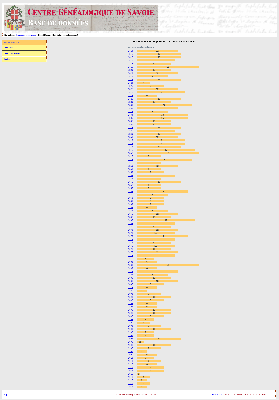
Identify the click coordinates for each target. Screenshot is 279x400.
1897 (130, 316)
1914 (130, 370)
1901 (130, 329)
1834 (130, 115)
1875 (130, 246)
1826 (130, 89)
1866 (130, 217)
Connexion (8, 48)
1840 (130, 134)
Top (5, 394)
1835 (130, 118)
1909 (130, 354)
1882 (130, 268)
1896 (130, 313)
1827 (130, 92)
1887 (130, 284)
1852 (130, 172)
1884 (130, 274)
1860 (130, 198)
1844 (130, 147)
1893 (130, 303)
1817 (130, 60)
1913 (130, 367)
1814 (130, 51)
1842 (130, 140)
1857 (130, 188)
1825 (130, 86)
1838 (130, 127)
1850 (130, 166)
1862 (130, 204)
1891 (130, 297)
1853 (130, 175)
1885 (130, 278)
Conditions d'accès (12, 53)
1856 (130, 185)
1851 (130, 169)
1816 (130, 57)
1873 (130, 239)
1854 (130, 179)
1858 (130, 191)
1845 (130, 150)
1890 (130, 294)
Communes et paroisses (26, 35)
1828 (130, 95)
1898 (130, 319)
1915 (130, 374)
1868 (130, 223)
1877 (130, 252)
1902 (130, 332)
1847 (130, 156)
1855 (130, 182)
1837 (130, 124)
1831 (130, 105)
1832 (130, 108)
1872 (130, 236)
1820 (130, 70)
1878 (130, 255)
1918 (130, 383)
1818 (130, 63)
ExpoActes (217, 394)
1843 (130, 143)
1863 (130, 207)
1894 (130, 306)
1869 (130, 226)
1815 (130, 54)
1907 (130, 348)
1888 (130, 287)
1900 (130, 326)
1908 (130, 351)
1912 (130, 364)
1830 (130, 102)
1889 (130, 290)
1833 (130, 111)
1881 (130, 265)
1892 (130, 300)
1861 (130, 201)
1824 (130, 83)
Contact (7, 59)
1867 (130, 220)
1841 (130, 137)
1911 (130, 361)
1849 (130, 163)
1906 (130, 345)
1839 (130, 131)
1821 (130, 73)
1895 (130, 310)
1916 (130, 377)
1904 (130, 338)
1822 (130, 76)
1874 (130, 242)
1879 (130, 258)
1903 (130, 335)
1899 (130, 322)
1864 (130, 211)
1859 (130, 195)
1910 (130, 358)
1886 (130, 281)
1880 (130, 262)
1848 (130, 159)
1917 (130, 380)
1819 (130, 67)
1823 (130, 79)
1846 (130, 153)
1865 (130, 214)
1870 (130, 230)
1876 (130, 249)
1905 (130, 342)
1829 (130, 99)
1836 (130, 121)
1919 (130, 386)
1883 (130, 271)
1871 (130, 233)
